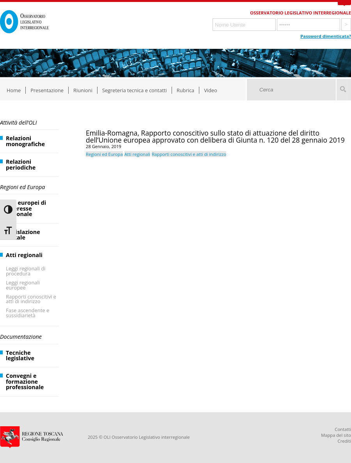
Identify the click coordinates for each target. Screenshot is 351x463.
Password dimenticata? (325, 36)
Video (210, 90)
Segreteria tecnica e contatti (134, 90)
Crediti (344, 441)
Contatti (343, 429)
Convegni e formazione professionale (25, 381)
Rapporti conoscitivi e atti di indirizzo (31, 299)
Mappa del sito (336, 435)
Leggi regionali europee (23, 285)
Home (14, 90)
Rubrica (185, 90)
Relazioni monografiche (25, 140)
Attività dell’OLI (18, 122)
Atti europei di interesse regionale (26, 208)
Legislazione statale (23, 234)
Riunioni (82, 90)
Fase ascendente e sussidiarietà (27, 313)
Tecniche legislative (20, 355)
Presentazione (47, 90)
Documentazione (21, 336)
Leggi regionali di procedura (26, 271)
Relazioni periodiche (20, 164)
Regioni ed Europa (22, 187)
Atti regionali (24, 255)
